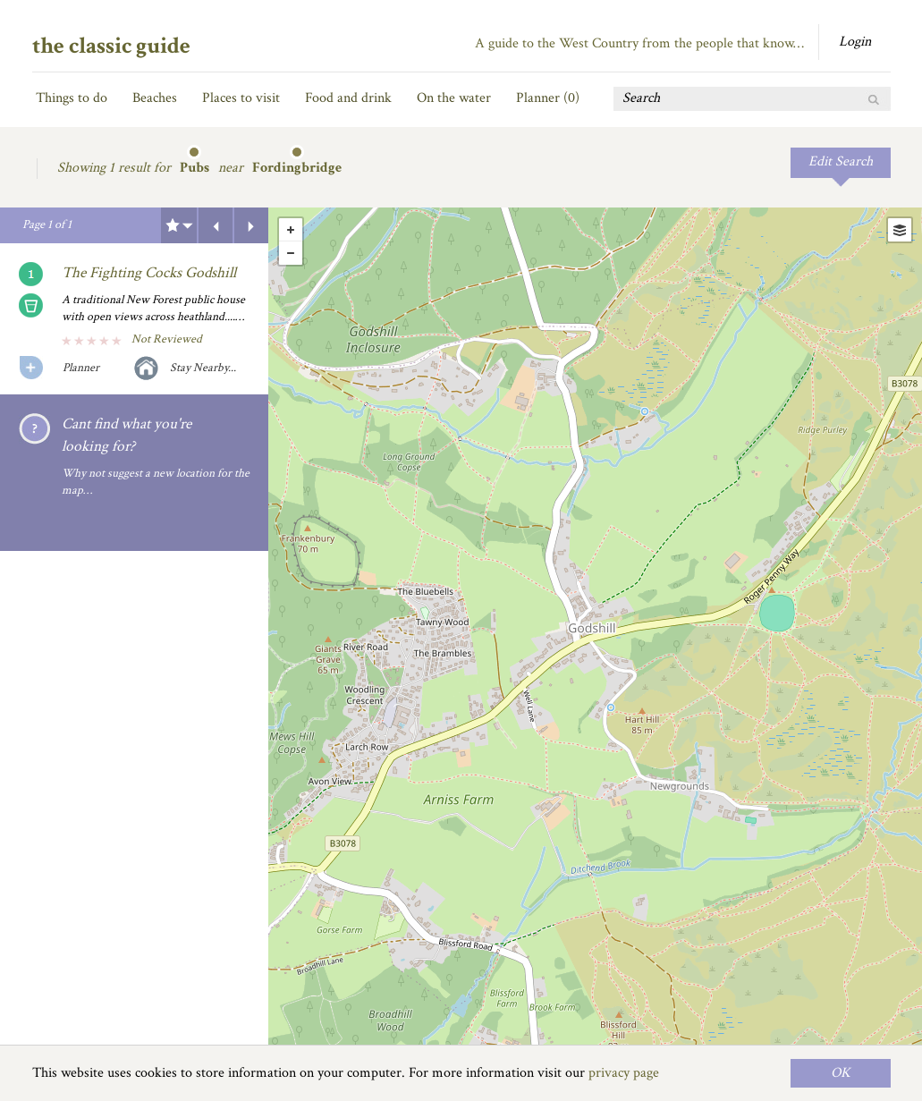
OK (840, 1072)
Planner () (547, 98)
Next (251, 225)
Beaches (154, 98)
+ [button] (290, 229)
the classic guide (111, 45)
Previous (215, 225)
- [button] (290, 253)
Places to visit (241, 98)
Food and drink (348, 98)
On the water (454, 98)
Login (855, 41)
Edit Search (840, 161)
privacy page (623, 1072)
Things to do (71, 98)
